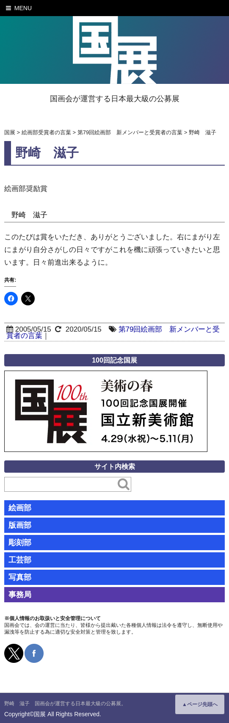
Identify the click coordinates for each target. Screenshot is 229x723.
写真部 (19, 577)
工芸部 (19, 560)
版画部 (19, 525)
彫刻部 (19, 542)
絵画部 (19, 508)
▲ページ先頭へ (200, 704)
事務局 (19, 594)
